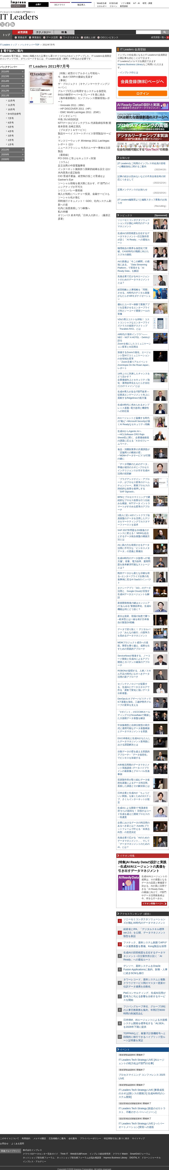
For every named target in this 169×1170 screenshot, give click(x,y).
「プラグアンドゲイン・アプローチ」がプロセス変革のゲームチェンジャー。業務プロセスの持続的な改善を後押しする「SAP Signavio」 (134, 485)
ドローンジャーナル (151, 1157)
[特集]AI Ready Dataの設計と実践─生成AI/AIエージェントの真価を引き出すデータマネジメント (142, 866)
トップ (6, 34)
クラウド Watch (120, 1154)
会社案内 (72, 1138)
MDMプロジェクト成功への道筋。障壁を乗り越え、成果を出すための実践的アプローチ (134, 645)
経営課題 (23, 32)
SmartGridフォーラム (140, 1154)
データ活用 (52, 37)
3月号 (11, 135)
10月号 (11, 109)
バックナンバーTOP (29, 44)
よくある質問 (17, 1143)
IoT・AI (136, 3)
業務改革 (22, 37)
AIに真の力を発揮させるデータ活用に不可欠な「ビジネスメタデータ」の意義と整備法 (134, 548)
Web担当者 (102, 3)
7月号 (11, 118)
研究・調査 (147, 3)
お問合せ (4, 1143)
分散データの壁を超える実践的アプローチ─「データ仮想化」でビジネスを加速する (134, 754)
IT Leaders (19, 17)
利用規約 (26, 1138)
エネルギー (102, 6)
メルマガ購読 (39, 1138)
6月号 (11, 122)
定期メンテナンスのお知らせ (132, 189)
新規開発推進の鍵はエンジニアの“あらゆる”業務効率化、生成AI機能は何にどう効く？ (134, 606)
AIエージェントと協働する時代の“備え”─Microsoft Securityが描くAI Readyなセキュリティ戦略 (134, 421)
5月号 (11, 127)
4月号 (11, 131)
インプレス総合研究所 (100, 1154)
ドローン (113, 6)
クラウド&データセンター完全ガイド (40, 1154)
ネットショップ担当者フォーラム (39, 1157)
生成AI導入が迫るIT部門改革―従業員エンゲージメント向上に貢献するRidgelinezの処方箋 (134, 394)
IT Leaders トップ (8, 44)
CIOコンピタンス (109, 37)
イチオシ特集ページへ (154, 904)
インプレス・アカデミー (34, 1161)
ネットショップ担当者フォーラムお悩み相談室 (79, 1157)
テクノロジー (43, 32)
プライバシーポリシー (90, 1138)
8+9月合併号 (14, 114)
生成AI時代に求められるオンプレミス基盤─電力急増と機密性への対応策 (133, 407)
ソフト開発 (125, 3)
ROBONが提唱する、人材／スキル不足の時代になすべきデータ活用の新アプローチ (134, 673)
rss (12, 24)
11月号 (11, 105)
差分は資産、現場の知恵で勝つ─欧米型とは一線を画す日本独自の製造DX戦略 (134, 619)
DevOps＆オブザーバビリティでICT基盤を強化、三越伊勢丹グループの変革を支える (134, 701)
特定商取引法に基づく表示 (116, 1138)
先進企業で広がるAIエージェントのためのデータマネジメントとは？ (134, 279)
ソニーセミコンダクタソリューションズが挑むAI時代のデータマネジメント (134, 223)
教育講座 (124, 6)
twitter (2, 24)
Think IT (64, 1154)
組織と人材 (89, 37)
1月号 (11, 144)
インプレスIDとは (129, 72)
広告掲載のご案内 (57, 1138)
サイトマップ (138, 1138)
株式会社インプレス (32, 1150)
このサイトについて (9, 1138)
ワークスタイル (71, 37)
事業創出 (36, 37)
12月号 (11, 100)
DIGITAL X (135, 1157)
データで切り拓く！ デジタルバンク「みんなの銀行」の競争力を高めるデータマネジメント (134, 632)
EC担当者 (113, 3)
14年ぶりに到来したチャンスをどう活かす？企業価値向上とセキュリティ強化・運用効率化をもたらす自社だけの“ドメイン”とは (134, 380)
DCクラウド (60, 5)
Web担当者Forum (78, 1154)
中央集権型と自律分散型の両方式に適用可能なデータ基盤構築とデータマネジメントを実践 (134, 728)
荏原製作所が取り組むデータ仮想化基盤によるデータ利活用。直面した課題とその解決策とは (134, 782)
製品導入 (81, 5)
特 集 (64, 32)
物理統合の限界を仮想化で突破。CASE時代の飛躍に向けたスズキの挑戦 (133, 251)
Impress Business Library (130, 64)
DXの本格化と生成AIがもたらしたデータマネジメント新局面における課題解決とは (134, 741)
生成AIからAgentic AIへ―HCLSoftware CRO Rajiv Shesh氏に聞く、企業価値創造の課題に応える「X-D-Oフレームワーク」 (133, 437)
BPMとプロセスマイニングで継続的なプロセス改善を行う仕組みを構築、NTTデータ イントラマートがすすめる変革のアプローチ (134, 503)
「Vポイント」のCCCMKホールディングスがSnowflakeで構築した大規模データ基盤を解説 (134, 715)
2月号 (11, 140)
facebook (7, 24)
